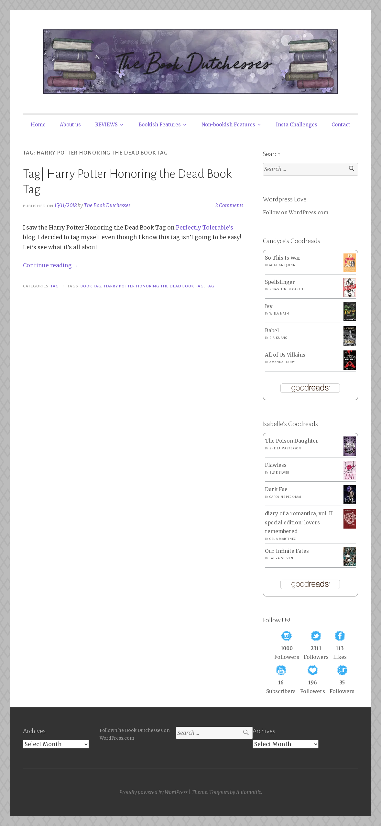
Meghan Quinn (282, 265)
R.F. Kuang (278, 337)
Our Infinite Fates (287, 551)
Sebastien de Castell (287, 289)
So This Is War (282, 258)
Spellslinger (280, 282)
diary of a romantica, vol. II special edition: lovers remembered (299, 522)
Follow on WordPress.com (295, 212)
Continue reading (51, 265)
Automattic (248, 792)
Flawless (276, 465)
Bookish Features (159, 125)
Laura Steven (281, 558)
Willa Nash (279, 313)
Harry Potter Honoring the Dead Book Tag (154, 286)
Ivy (269, 306)
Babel (272, 330)
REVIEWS (106, 125)
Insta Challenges (296, 125)
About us (70, 125)
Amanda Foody (282, 362)
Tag (54, 286)
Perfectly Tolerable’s (204, 227)
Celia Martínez (282, 539)
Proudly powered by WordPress (153, 792)
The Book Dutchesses (107, 205)
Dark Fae (276, 489)
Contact (341, 125)
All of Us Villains (285, 355)
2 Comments (229, 205)
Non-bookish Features (228, 125)
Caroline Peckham (285, 497)
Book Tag (91, 286)
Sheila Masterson (285, 448)
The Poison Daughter (291, 441)
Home (38, 125)
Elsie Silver (279, 472)
